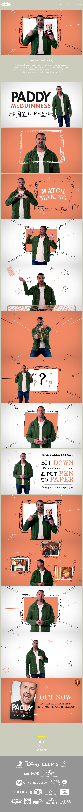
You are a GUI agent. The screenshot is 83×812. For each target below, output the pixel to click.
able (41, 741)
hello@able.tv (43, 746)
